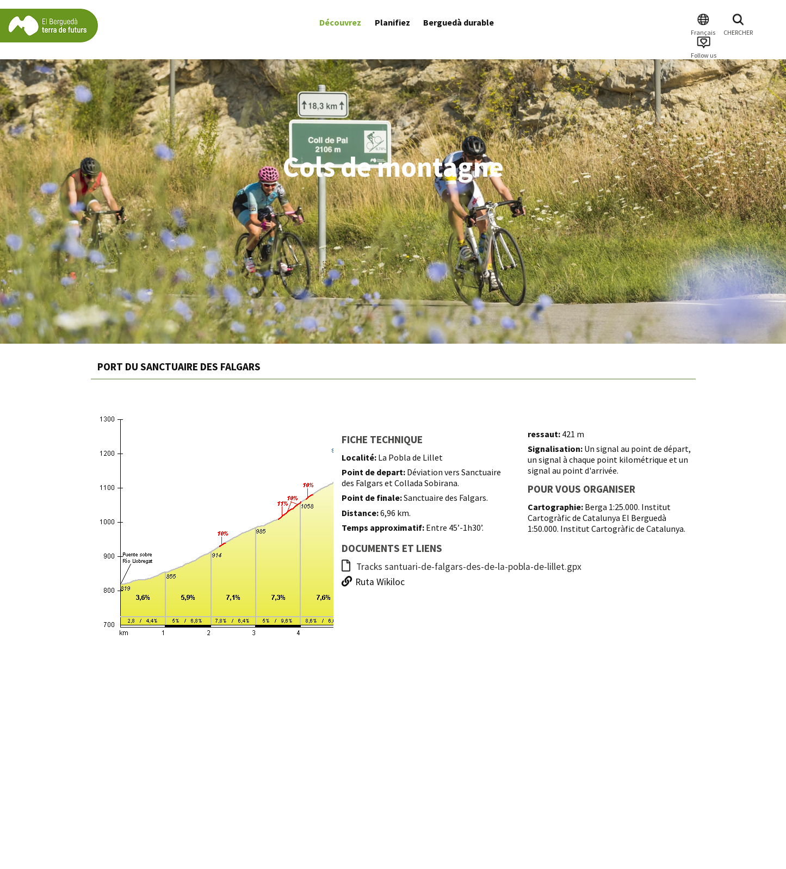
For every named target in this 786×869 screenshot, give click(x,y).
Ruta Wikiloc (373, 582)
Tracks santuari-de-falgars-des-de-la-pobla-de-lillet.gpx (461, 567)
